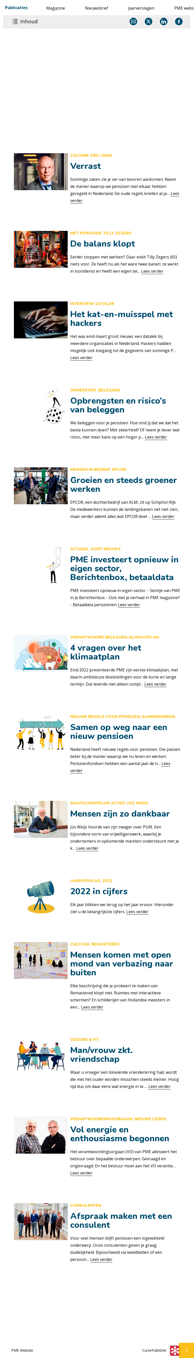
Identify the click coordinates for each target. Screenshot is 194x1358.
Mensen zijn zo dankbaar (120, 814)
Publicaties (16, 8)
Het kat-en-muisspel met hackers (121, 319)
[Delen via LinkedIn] (163, 21)
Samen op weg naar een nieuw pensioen (118, 731)
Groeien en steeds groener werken (123, 484)
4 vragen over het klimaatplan (105, 652)
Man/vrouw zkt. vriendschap (101, 1054)
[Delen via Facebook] (179, 21)
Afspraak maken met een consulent (121, 1220)
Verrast (85, 166)
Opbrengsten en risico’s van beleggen (118, 405)
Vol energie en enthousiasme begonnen (119, 1134)
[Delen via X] (148, 21)
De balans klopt (102, 244)
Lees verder (152, 271)
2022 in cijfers (99, 891)
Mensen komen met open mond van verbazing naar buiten (121, 963)
